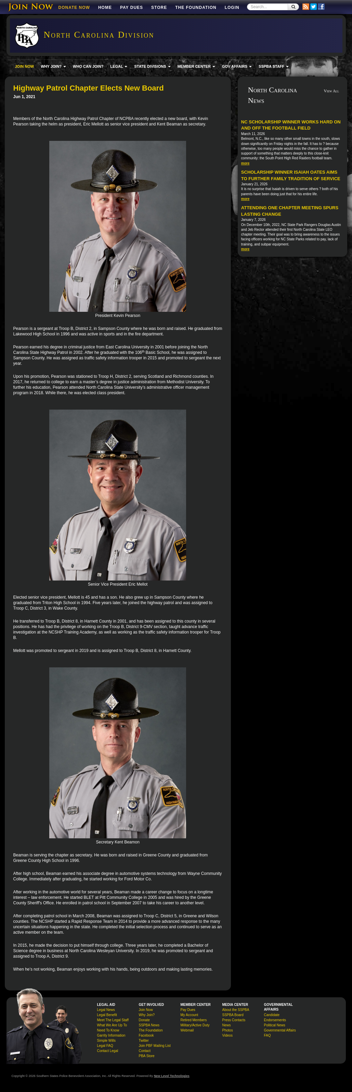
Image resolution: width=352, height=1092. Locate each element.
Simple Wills (106, 1040)
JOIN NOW (24, 66)
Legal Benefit (107, 1015)
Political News (274, 1025)
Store (159, 7)
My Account (189, 1015)
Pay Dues (131, 7)
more (245, 163)
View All (331, 91)
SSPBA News (149, 1025)
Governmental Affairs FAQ (280, 1032)
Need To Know (108, 1030)
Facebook (146, 1035)
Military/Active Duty (195, 1025)
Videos (227, 1035)
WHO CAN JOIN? (88, 66)
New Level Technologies (172, 1076)
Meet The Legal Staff (113, 1020)
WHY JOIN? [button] (53, 66)
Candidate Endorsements (275, 1017)
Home (105, 7)
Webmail (187, 1030)
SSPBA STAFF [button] (274, 66)
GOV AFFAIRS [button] (237, 66)
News (226, 1025)
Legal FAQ (105, 1046)
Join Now (146, 1010)
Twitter (144, 1040)
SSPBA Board (233, 1015)
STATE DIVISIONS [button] (152, 66)
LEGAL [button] (118, 66)
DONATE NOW (74, 7)
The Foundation (195, 7)
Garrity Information (111, 1035)
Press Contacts (234, 1020)
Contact (145, 1051)
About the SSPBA (235, 1010)
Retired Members (194, 1020)
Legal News (106, 1010)
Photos (227, 1030)
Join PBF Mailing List (155, 1046)
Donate (144, 1020)
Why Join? (147, 1015)
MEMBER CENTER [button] (196, 66)
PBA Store (147, 1056)
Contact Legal (107, 1051)
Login (232, 7)
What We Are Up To (112, 1025)
